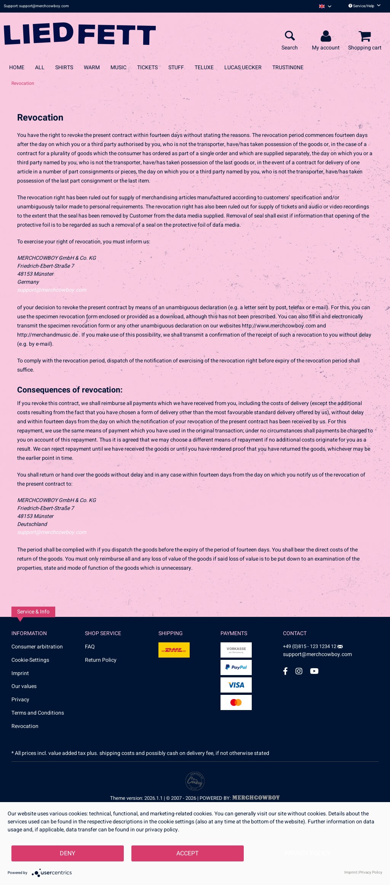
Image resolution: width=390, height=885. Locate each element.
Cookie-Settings (30, 660)
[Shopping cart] (366, 36)
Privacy (20, 700)
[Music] (118, 67)
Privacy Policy (308, 853)
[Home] (17, 67)
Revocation (24, 726)
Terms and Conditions (37, 713)
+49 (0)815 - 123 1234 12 (310, 646)
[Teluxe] (204, 67)
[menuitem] (325, 6)
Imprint (20, 673)
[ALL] (40, 67)
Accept (187, 853)
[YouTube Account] (314, 671)
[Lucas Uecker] (243, 67)
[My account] (327, 36)
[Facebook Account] (285, 671)
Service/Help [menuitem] (364, 6)
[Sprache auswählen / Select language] (325, 6)
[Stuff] (176, 67)
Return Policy (101, 660)
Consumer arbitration (37, 647)
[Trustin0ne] (288, 67)
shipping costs (116, 753)
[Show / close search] (290, 36)
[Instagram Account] (299, 671)
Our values (24, 686)
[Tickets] (147, 67)
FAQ (90, 647)
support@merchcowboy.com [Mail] (317, 651)
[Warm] (91, 67)
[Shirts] (64, 67)
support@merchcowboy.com (51, 290)
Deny (67, 853)
